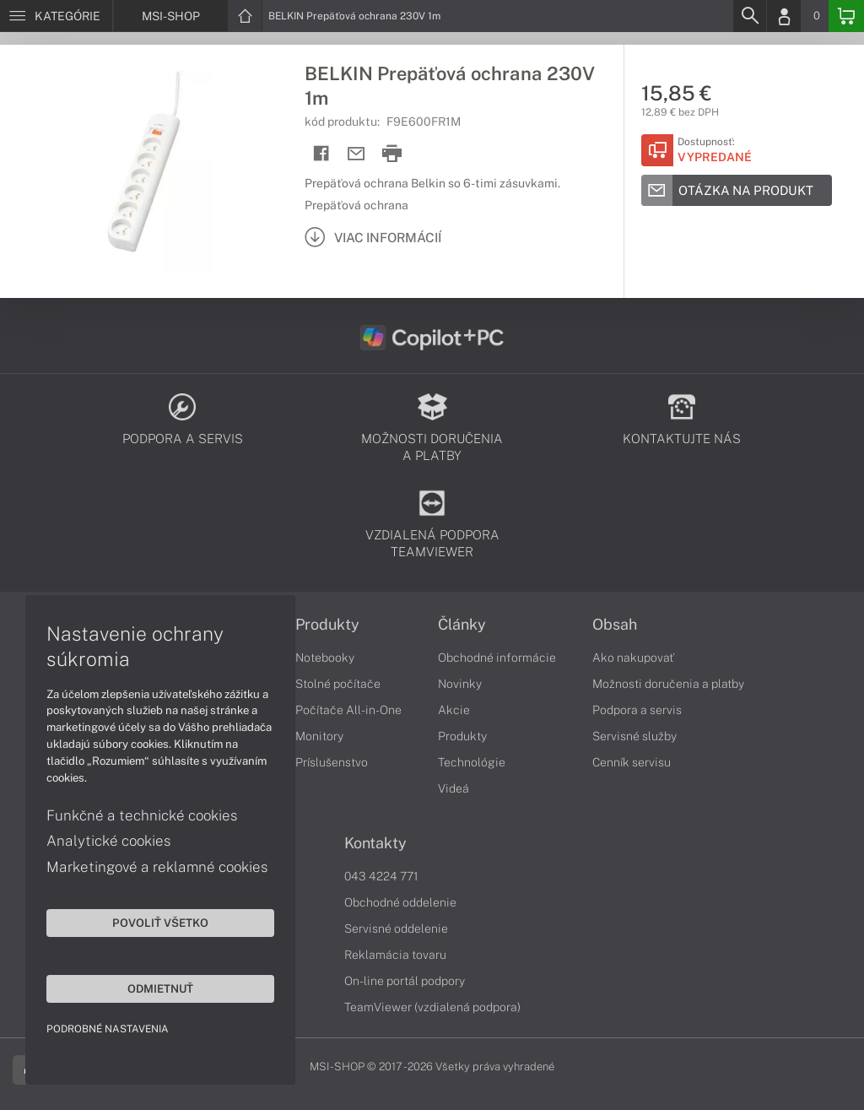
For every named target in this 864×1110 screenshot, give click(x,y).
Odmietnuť (160, 988)
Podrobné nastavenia (107, 1029)
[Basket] (846, 16)
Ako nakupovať (633, 657)
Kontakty (375, 843)
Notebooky (324, 657)
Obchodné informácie (497, 657)
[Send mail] (356, 154)
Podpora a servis (637, 710)
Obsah (614, 624)
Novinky (460, 683)
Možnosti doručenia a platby (668, 683)
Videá (453, 788)
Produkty (327, 624)
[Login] (784, 16)
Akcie (454, 710)
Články (462, 624)
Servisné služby (634, 736)
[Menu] (56, 16)
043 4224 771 (381, 876)
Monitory (319, 736)
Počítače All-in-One (348, 710)
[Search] (749, 16)
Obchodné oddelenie (400, 902)
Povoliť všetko (160, 922)
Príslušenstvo (331, 762)
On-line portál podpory (404, 981)
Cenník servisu (631, 762)
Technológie (471, 762)
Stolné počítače (338, 683)
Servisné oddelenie (396, 928)
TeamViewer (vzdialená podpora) (432, 1007)
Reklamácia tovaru (395, 954)
